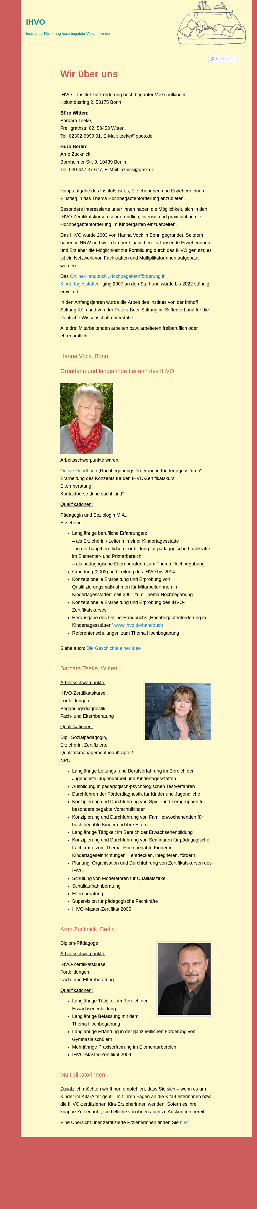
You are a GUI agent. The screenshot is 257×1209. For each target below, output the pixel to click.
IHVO (35, 22)
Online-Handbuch (78, 470)
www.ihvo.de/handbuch (138, 625)
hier (184, 1122)
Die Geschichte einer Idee (114, 648)
